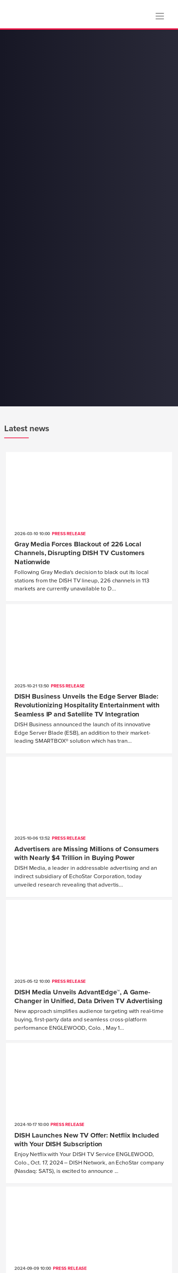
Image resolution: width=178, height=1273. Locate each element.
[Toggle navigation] (159, 16)
